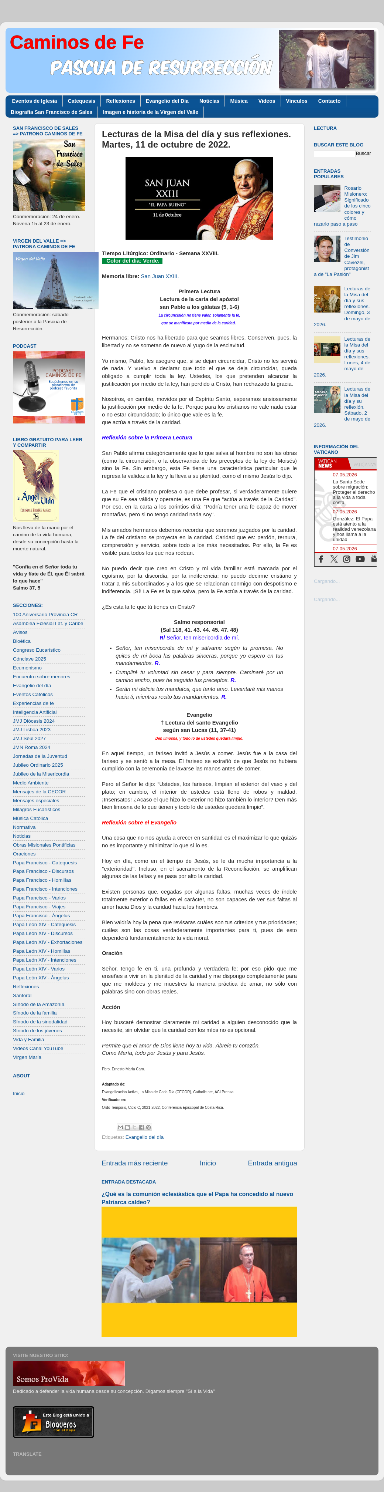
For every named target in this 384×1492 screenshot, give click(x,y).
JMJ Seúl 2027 (29, 738)
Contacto (329, 101)
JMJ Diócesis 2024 (34, 721)
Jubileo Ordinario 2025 (38, 765)
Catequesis (82, 101)
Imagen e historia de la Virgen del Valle (150, 112)
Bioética (22, 641)
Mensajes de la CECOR (39, 791)
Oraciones (24, 854)
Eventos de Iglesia (34, 101)
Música (238, 101)
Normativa (24, 827)
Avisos (20, 632)
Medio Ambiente (31, 783)
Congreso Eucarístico (37, 650)
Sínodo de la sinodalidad (40, 1022)
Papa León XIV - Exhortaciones (47, 942)
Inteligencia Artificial (35, 712)
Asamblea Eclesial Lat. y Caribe (48, 623)
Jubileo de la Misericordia (41, 774)
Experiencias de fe (33, 703)
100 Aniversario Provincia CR (45, 614)
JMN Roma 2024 (31, 747)
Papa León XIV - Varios (39, 969)
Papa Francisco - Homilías (42, 880)
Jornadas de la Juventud (40, 756)
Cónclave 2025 (29, 659)
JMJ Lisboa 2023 (32, 729)
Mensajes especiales (36, 800)
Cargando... (327, 581)
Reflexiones (120, 101)
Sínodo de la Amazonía (39, 1004)
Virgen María (27, 1057)
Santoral (22, 995)
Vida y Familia (28, 1039)
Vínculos (297, 101)
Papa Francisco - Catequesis (45, 862)
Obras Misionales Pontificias (44, 845)
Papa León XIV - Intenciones (44, 960)
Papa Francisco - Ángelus (41, 915)
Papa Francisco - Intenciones (45, 889)
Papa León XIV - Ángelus (41, 977)
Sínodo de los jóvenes (37, 1030)
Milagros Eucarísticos (36, 809)
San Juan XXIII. (160, 276)
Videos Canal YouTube (38, 1048)
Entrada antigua (272, 1163)
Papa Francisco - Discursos (43, 871)
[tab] (331, 463)
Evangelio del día (145, 1137)
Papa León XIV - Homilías (41, 951)
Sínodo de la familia (35, 1013)
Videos (266, 101)
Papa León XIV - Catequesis (44, 924)
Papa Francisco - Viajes (39, 906)
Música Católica (30, 818)
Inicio (208, 1163)
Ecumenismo (27, 668)
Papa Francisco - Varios (39, 898)
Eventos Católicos (33, 694)
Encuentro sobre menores (41, 676)
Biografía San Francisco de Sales (51, 112)
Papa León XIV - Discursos (43, 933)
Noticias (209, 101)
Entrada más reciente (135, 1163)
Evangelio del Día (167, 101)
